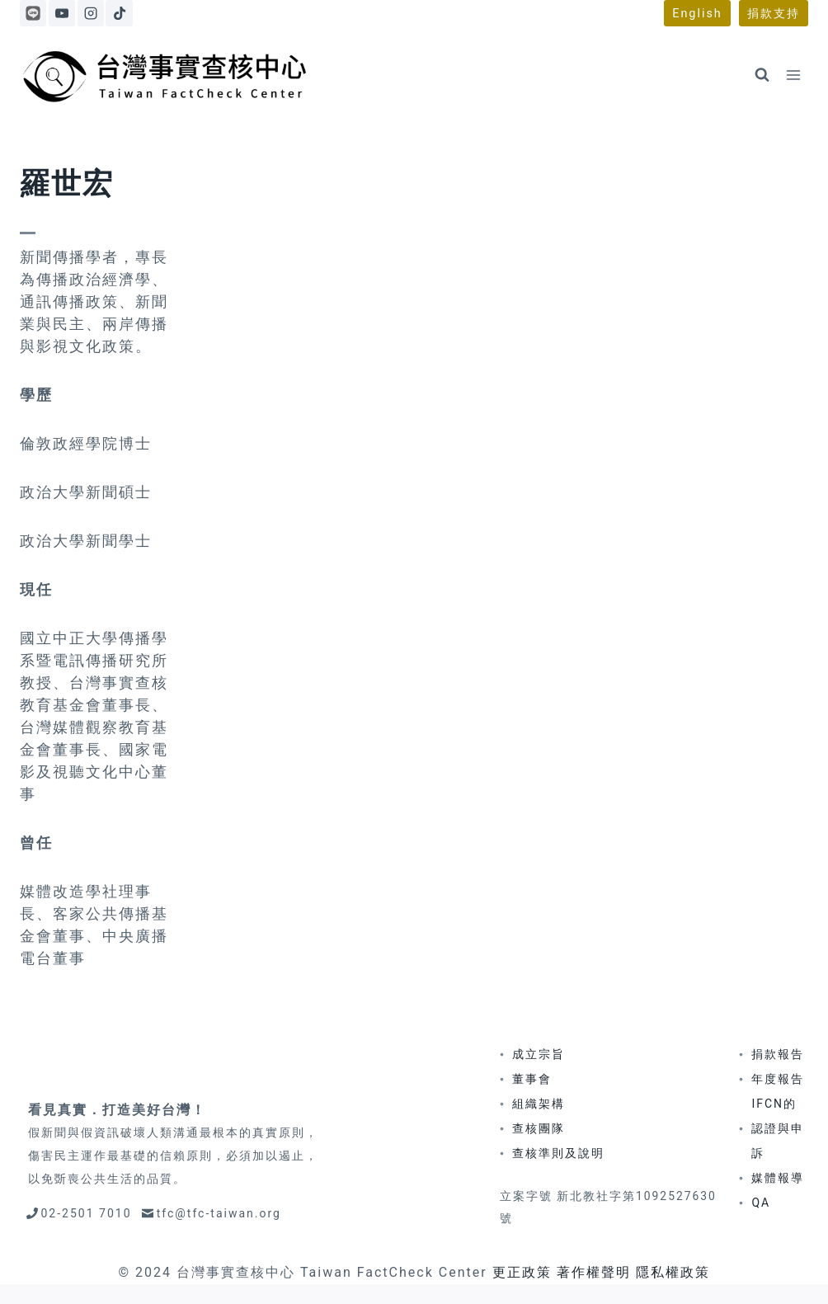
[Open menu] (793, 74)
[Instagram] (91, 13)
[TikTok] (119, 13)
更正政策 (522, 1272)
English (697, 14)
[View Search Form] (762, 75)
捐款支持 (773, 14)
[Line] (33, 13)
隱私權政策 (673, 1272)
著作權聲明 (594, 1272)
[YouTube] (62, 13)
